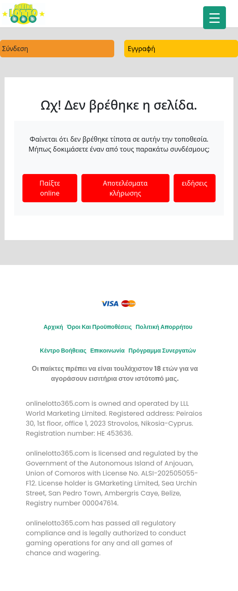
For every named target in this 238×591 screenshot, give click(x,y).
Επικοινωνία (107, 350)
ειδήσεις (194, 183)
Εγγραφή (141, 48)
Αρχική (53, 327)
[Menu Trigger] (214, 17)
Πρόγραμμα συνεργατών (162, 350)
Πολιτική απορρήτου (163, 327)
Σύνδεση (15, 48)
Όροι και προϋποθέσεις (99, 327)
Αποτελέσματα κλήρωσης (125, 188)
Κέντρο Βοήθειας (63, 350)
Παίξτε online (49, 188)
